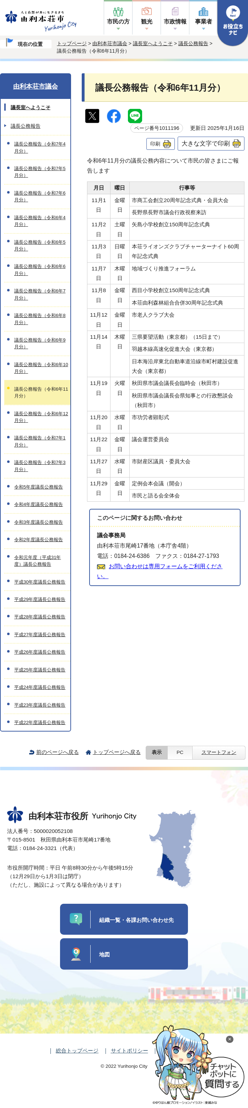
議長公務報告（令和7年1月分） (39, 441)
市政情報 (175, 22)
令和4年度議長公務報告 (38, 504)
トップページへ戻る (117, 752)
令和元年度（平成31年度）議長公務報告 (37, 561)
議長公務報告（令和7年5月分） (39, 172)
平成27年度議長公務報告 (39, 634)
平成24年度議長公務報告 (39, 687)
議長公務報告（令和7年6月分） (39, 196)
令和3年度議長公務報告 (38, 522)
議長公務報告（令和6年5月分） (39, 245)
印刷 (155, 144)
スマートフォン (218, 752)
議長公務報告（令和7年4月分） (39, 147)
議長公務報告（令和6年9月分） (39, 343)
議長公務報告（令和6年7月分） (39, 294)
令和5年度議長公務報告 (38, 487)
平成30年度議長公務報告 (39, 582)
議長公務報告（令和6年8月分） (39, 319)
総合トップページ (77, 1051)
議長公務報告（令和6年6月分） (39, 270)
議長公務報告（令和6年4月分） (39, 221)
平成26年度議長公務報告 (39, 652)
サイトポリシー (129, 1051)
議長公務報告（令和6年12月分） (41, 417)
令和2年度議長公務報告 (38, 539)
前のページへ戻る (57, 752)
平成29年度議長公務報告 (39, 599)
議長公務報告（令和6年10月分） (41, 368)
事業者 (203, 22)
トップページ (72, 43)
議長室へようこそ (153, 43)
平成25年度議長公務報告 (39, 669)
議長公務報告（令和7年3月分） (39, 466)
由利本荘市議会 (109, 43)
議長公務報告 (193, 43)
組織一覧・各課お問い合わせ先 (136, 920)
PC (180, 752)
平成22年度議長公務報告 (39, 722)
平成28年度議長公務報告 (39, 616)
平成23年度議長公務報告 (39, 705)
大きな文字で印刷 (206, 143)
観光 (146, 22)
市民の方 (118, 22)
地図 (104, 954)
